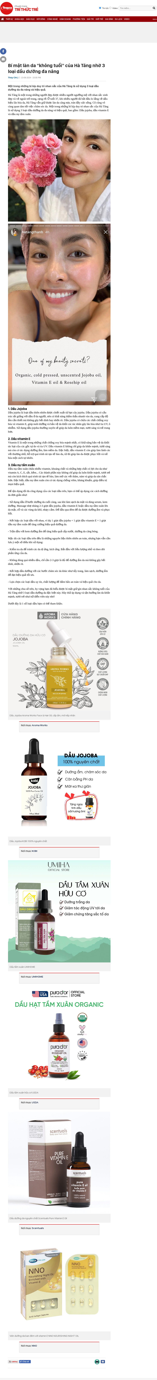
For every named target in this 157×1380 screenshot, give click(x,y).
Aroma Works (40, 725)
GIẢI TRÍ (90, 19)
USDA (35, 1102)
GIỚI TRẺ (99, 19)
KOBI (34, 851)
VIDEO (126, 19)
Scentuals (38, 1228)
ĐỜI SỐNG (41, 19)
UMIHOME (37, 976)
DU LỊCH (118, 19)
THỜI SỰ (9, 19)
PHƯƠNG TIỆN (79, 19)
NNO (34, 1345)
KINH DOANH (65, 19)
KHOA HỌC (19, 19)
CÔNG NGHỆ (52, 19)
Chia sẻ (25, 1362)
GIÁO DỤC (30, 19)
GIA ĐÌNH (109, 19)
